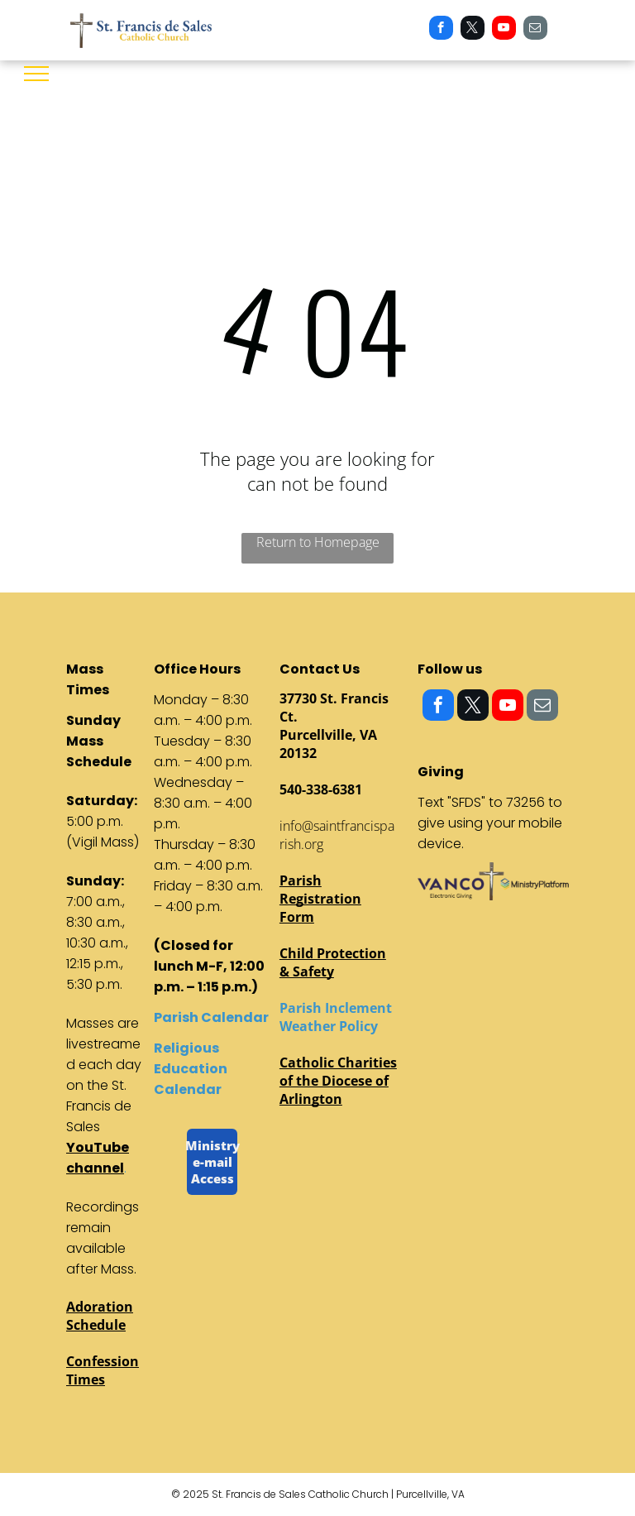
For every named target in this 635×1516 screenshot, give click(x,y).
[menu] (36, 73)
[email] (535, 30)
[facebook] (441, 30)
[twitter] (473, 30)
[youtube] (504, 30)
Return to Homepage (318, 542)
